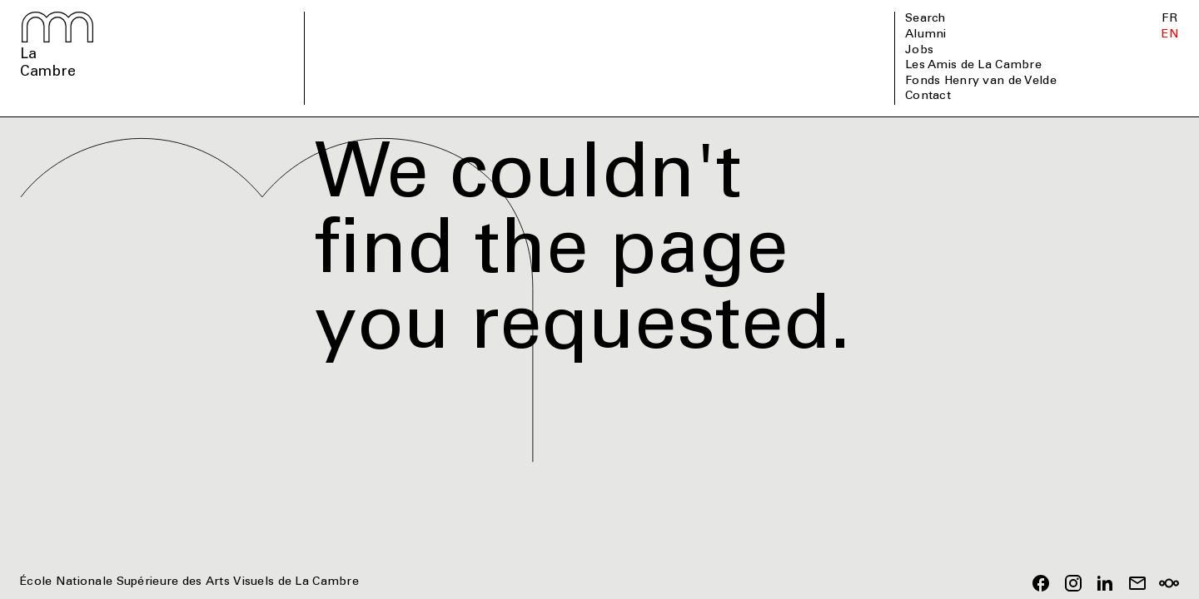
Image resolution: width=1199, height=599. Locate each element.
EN (1170, 35)
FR (1169, 19)
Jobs (919, 51)
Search (925, 19)
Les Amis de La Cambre (973, 66)
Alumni (926, 35)
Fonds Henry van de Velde (981, 81)
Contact (928, 96)
